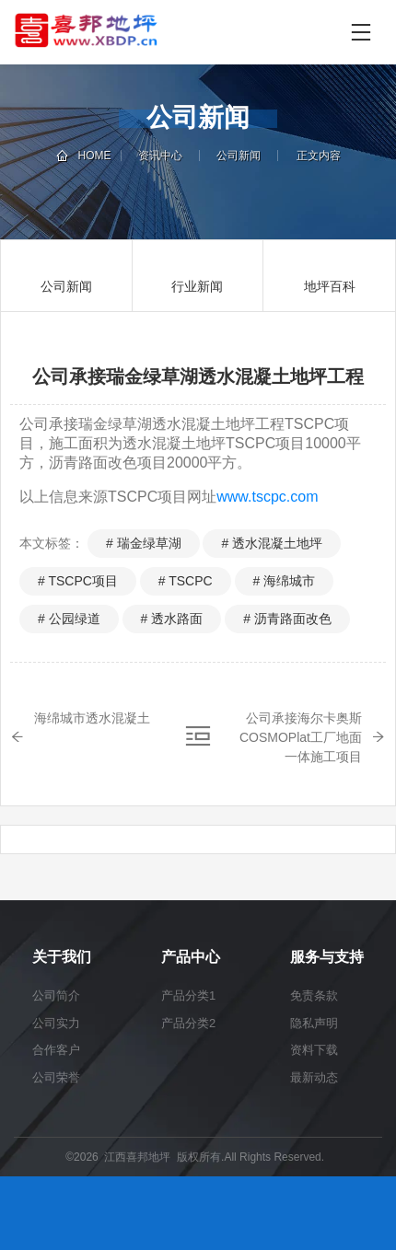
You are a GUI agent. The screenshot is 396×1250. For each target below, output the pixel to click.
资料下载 (314, 1050)
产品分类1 (188, 995)
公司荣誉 (56, 1077)
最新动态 (314, 1077)
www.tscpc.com (267, 496)
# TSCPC (185, 580)
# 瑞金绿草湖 (143, 543)
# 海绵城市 (284, 580)
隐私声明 (314, 1023)
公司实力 (56, 1023)
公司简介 (56, 995)
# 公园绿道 (69, 618)
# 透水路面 (172, 618)
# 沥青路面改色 (287, 618)
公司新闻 (238, 155)
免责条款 (314, 995)
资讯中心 (160, 155)
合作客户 (56, 1050)
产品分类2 (188, 1023)
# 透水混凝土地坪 (271, 543)
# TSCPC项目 (78, 580)
